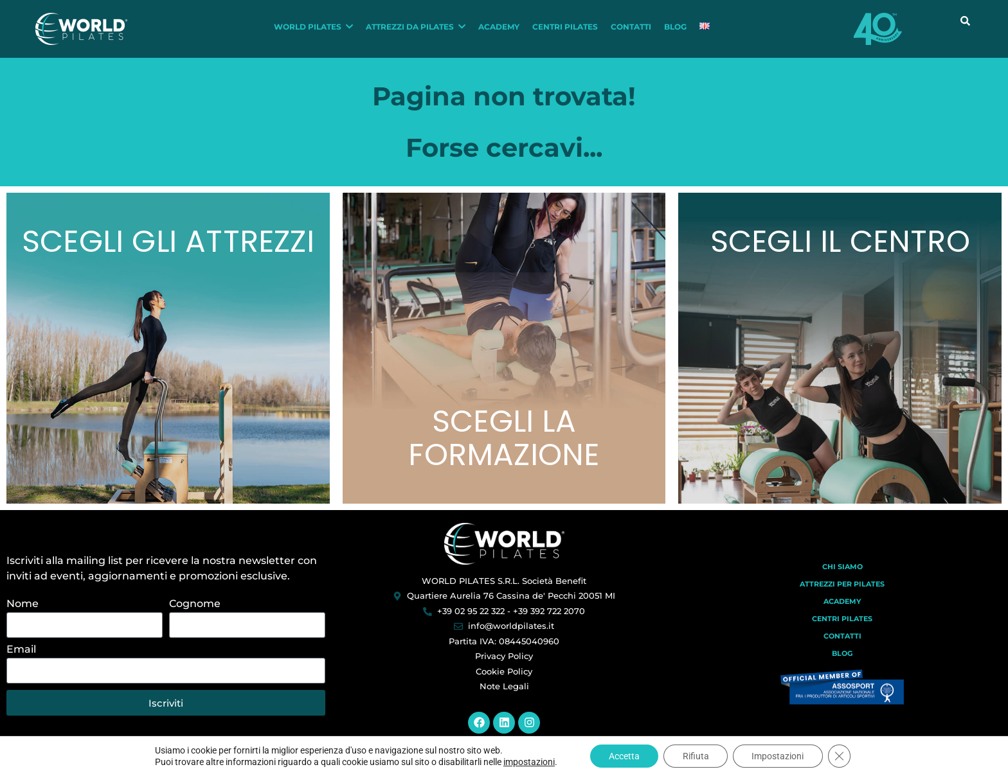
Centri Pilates (842, 628)
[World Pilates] (504, 554)
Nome (22, 615)
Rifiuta (696, 756)
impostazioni (527, 762)
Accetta (623, 756)
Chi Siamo (842, 576)
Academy (842, 611)
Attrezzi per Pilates (842, 594)
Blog (842, 663)
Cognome (195, 615)
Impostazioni (779, 756)
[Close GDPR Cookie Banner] (840, 756)
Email (21, 660)
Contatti (842, 646)
